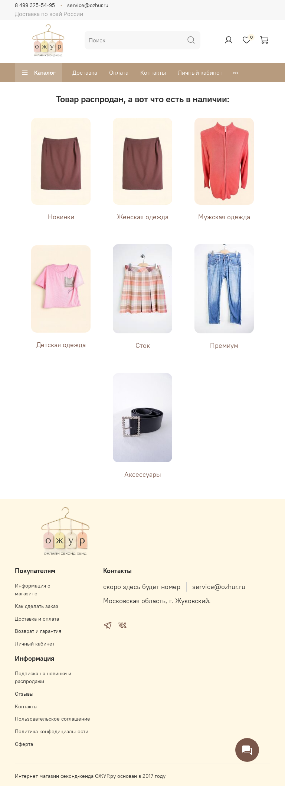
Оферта (24, 744)
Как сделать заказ (36, 606)
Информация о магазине (32, 589)
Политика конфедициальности (51, 731)
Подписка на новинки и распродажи (43, 677)
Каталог (38, 72)
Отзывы (24, 693)
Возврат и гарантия (38, 631)
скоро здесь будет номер (141, 587)
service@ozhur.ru (87, 5)
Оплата (118, 72)
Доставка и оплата (37, 618)
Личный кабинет (200, 72)
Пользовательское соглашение (52, 718)
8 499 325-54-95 (35, 5)
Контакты (153, 72)
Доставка (84, 72)
